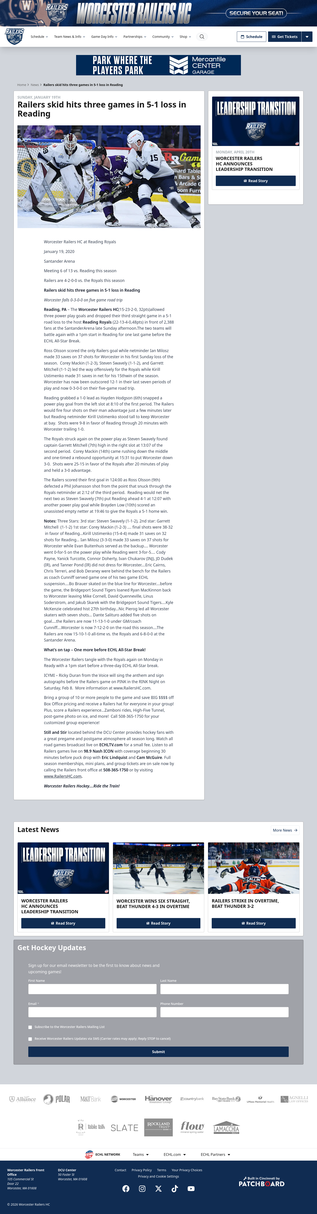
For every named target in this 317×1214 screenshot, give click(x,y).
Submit (158, 1053)
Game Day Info (104, 36)
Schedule (40, 36)
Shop (186, 36)
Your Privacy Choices (187, 1170)
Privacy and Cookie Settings (158, 1176)
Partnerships (135, 36)
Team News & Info (70, 36)
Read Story (256, 180)
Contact (120, 1170)
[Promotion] (158, 13)
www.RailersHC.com (63, 776)
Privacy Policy (142, 1170)
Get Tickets (285, 36)
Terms (161, 1170)
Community (163, 36)
